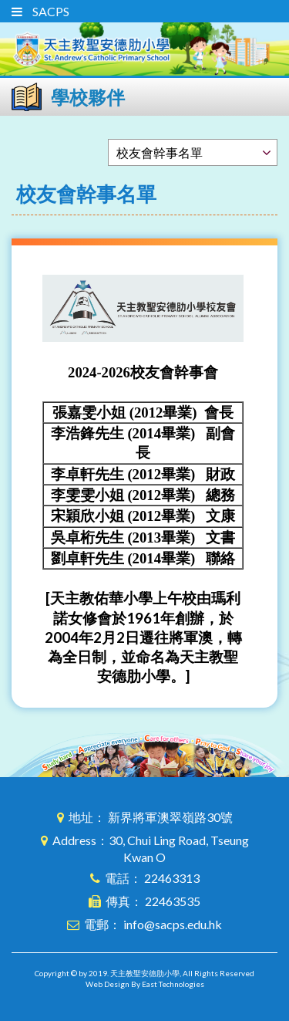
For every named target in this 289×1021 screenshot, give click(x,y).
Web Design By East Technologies (145, 984)
